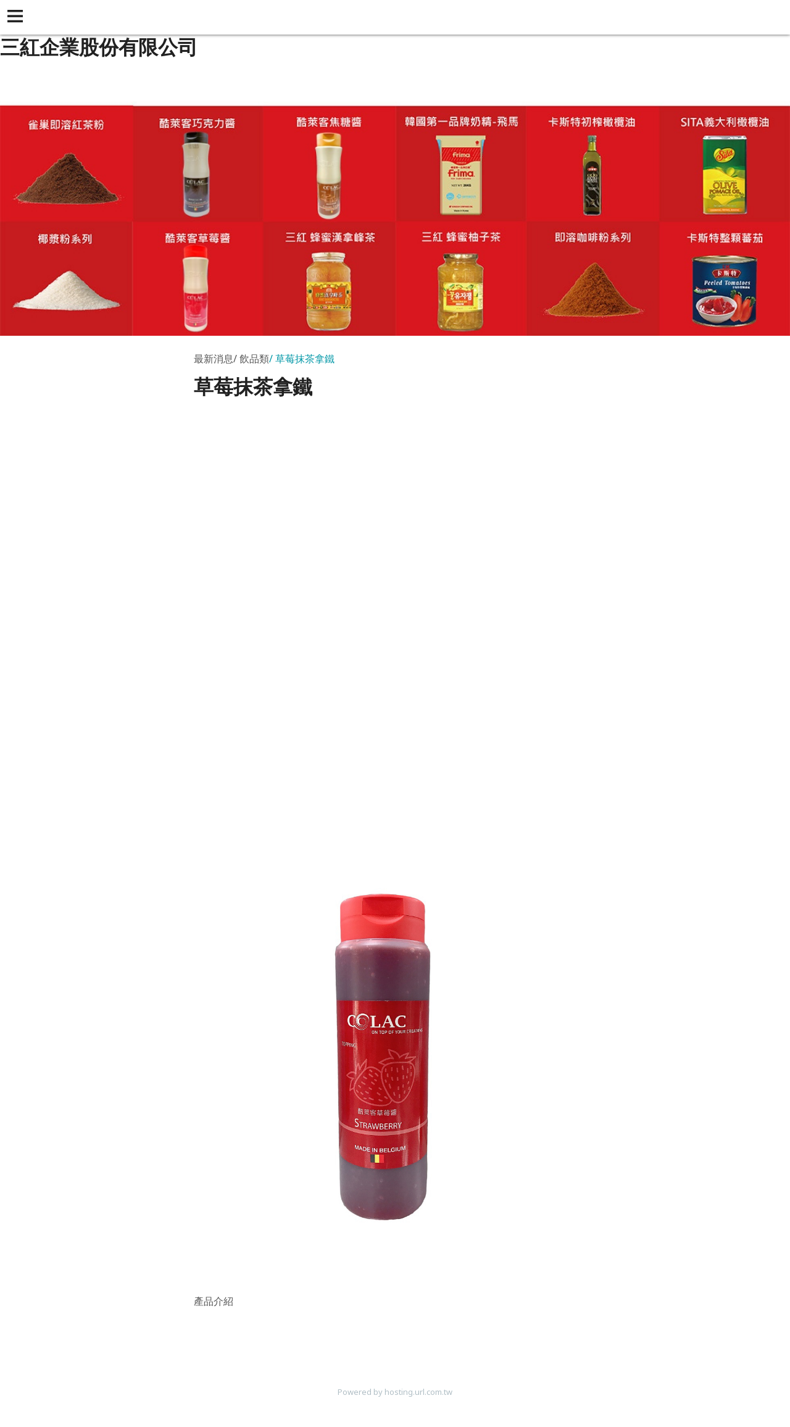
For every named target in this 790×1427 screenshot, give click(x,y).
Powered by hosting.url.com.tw (395, 1391)
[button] (17, 17)
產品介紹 (213, 1301)
